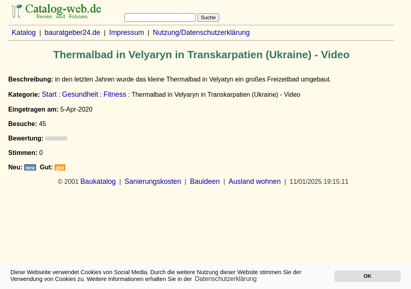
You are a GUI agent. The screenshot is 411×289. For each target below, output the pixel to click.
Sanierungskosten (152, 181)
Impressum (126, 32)
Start (49, 94)
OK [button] (367, 276)
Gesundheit (80, 94)
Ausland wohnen (254, 181)
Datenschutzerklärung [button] (226, 278)
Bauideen (205, 181)
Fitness (115, 94)
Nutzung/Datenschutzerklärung (201, 32)
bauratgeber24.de (72, 32)
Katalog (24, 32)
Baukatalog (98, 181)
